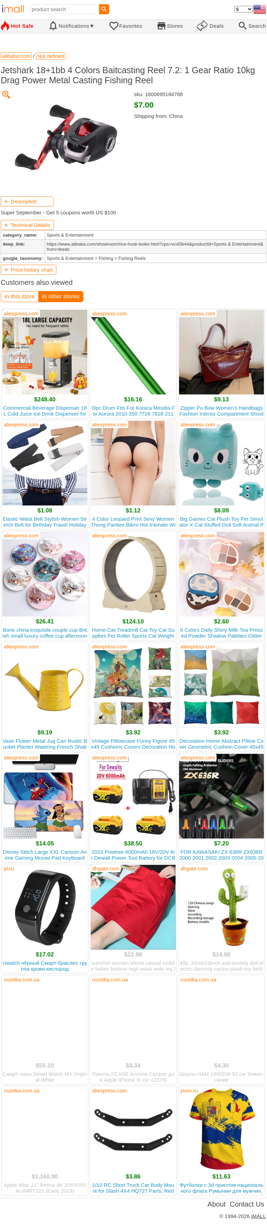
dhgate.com (105, 868)
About (217, 1204)
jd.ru (9, 868)
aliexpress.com (21, 313)
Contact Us (247, 1204)
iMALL (258, 1216)
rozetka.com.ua (22, 979)
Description (21, 201)
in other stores (61, 296)
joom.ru (189, 1090)
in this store (20, 296)
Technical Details (27, 225)
